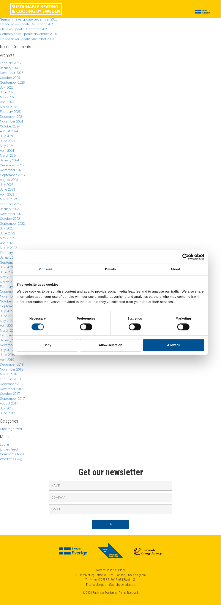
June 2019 (7, 355)
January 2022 (9, 258)
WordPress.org (11, 459)
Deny (47, 345)
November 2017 (11, 389)
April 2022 (7, 243)
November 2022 (11, 214)
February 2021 (10, 287)
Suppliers (103, 12)
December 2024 (12, 117)
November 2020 (11, 296)
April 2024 (7, 151)
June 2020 (7, 316)
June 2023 (7, 189)
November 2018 (11, 369)
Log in (4, 444)
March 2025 (8, 107)
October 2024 (10, 126)
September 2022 (12, 224)
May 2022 (7, 238)
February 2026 (10, 63)
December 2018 (12, 364)
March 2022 (8, 248)
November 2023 (11, 170)
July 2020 (6, 311)
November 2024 (11, 121)
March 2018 (8, 374)
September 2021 (12, 262)
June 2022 (7, 233)
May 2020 (7, 321)
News (86, 12)
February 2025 (10, 112)
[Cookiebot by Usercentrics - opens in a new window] (185, 256)
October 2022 (10, 219)
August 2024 (9, 131)
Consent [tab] (45, 269)
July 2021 (6, 267)
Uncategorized (11, 429)
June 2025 (7, 92)
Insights (121, 12)
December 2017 (12, 384)
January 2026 (9, 68)
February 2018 (10, 379)
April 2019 (7, 360)
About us (158, 12)
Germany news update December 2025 (28, 19)
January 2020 (9, 340)
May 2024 (7, 146)
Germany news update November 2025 (28, 34)
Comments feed (12, 454)
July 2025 (6, 87)
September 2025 (12, 82)
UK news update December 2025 (24, 29)
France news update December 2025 (27, 24)
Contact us (178, 12)
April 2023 (7, 194)
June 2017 (7, 413)
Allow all (173, 345)
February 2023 (10, 204)
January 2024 (9, 160)
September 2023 (12, 175)
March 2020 (8, 331)
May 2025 (7, 97)
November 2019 (11, 345)
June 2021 (7, 272)
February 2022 (10, 253)
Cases (73, 12)
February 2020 (10, 335)
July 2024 (6, 136)
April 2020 (7, 326)
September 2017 (12, 399)
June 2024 (7, 141)
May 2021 (7, 277)
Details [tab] (110, 269)
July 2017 (6, 408)
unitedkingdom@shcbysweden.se (112, 584)
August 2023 (9, 180)
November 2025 (11, 73)
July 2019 (6, 350)
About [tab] (175, 269)
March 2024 (8, 156)
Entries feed (9, 449)
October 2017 (10, 394)
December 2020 (12, 292)
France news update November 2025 (27, 39)
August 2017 (9, 403)
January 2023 (9, 209)
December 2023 (12, 165)
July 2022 (6, 228)
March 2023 (8, 199)
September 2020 (12, 306)
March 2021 (8, 282)
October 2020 (10, 301)
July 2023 (6, 185)
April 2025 (7, 102)
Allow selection (110, 345)
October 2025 (10, 78)
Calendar (139, 12)
